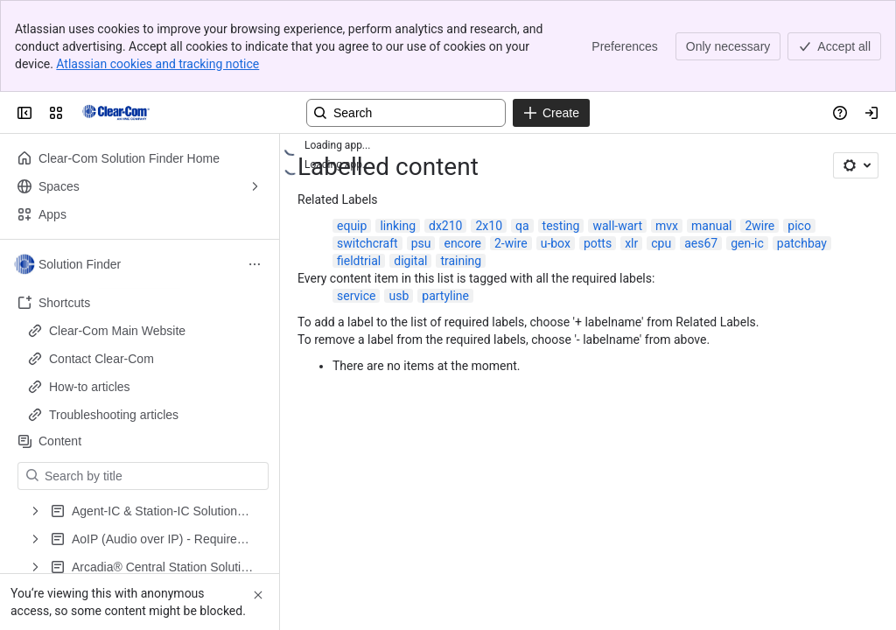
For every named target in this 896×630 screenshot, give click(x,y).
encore (462, 243)
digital (410, 261)
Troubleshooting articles (113, 415)
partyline (445, 296)
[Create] (551, 113)
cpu (661, 243)
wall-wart (617, 226)
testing (561, 226)
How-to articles (89, 387)
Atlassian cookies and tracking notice (157, 64)
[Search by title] (153, 476)
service (356, 296)
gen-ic (747, 243)
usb (398, 296)
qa (522, 226)
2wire (759, 226)
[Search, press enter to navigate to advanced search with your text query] (406, 113)
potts (598, 243)
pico (799, 226)
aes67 (701, 243)
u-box (555, 243)
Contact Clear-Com (101, 359)
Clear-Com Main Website (117, 331)
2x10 (488, 226)
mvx (666, 226)
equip (352, 226)
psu (421, 243)
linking (398, 226)
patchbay (802, 243)
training (460, 261)
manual (711, 226)
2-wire (511, 243)
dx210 (445, 226)
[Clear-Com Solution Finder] (116, 113)
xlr (631, 243)
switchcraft (367, 243)
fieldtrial (359, 261)
